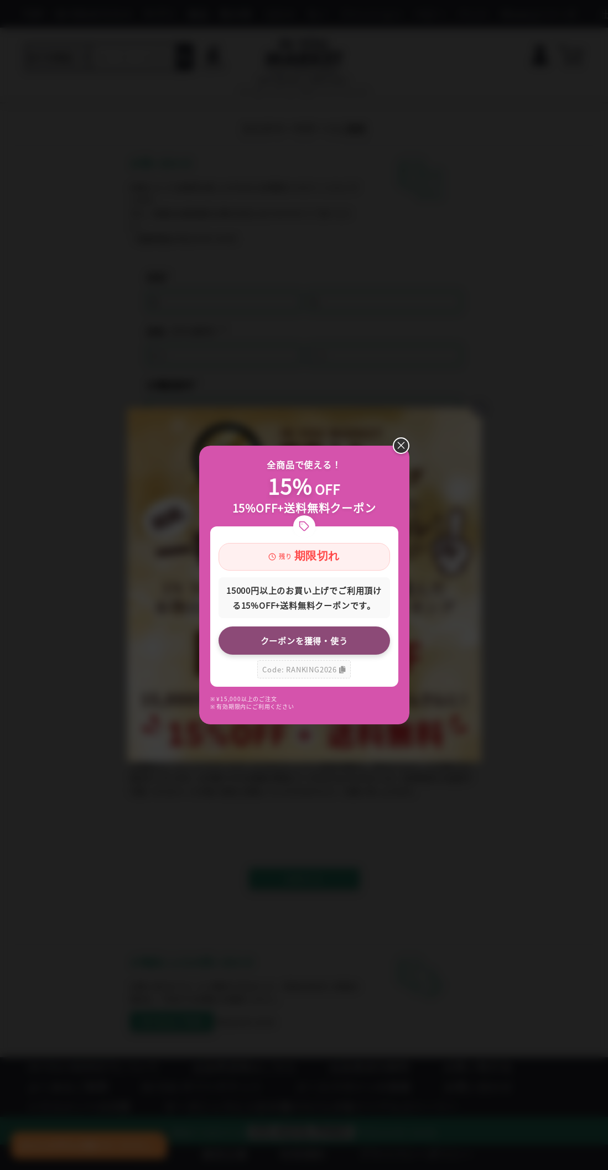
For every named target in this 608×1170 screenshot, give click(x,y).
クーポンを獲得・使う (304, 640)
